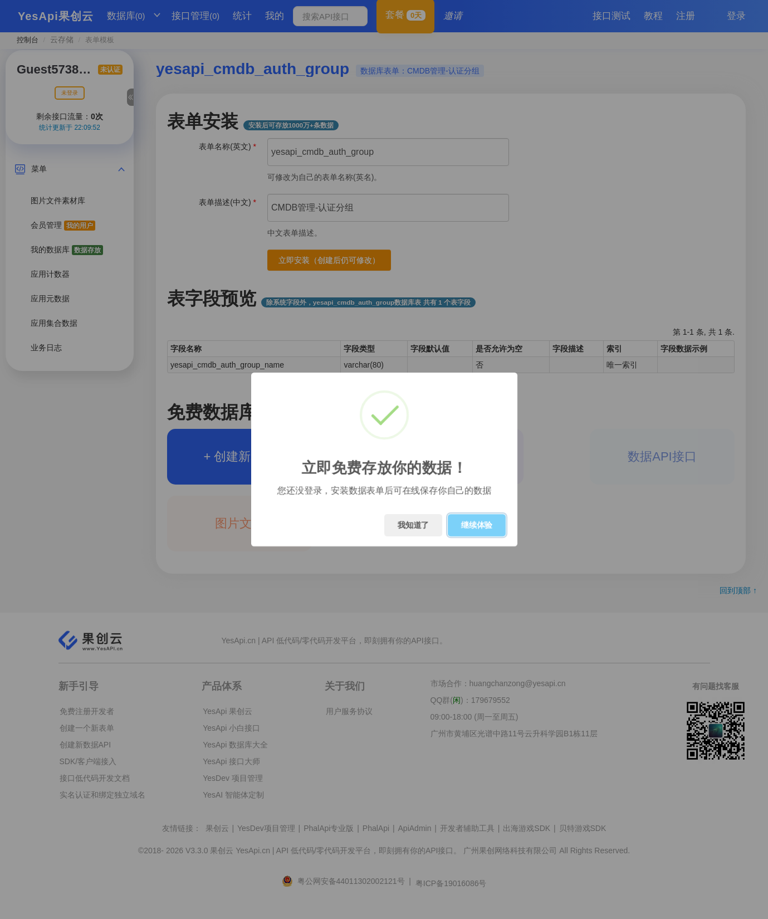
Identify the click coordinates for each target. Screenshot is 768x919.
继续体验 (476, 525)
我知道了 (413, 525)
